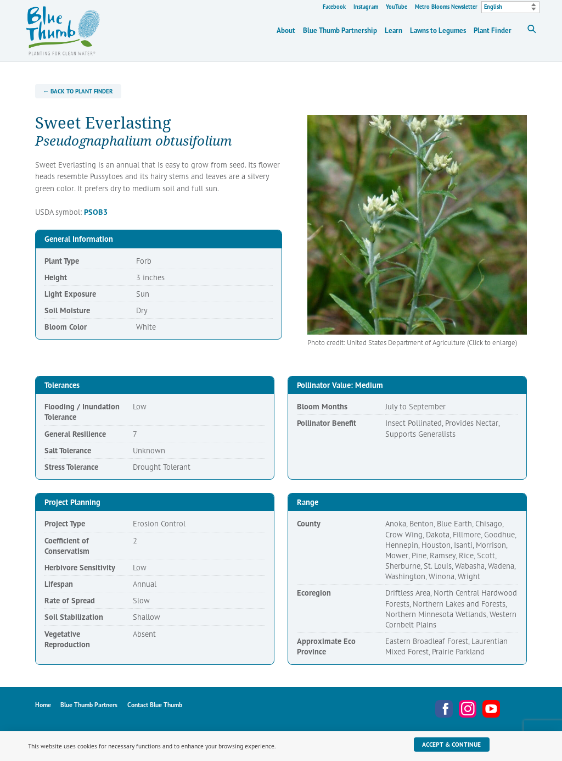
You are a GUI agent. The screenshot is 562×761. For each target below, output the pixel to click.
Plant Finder (493, 30)
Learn (393, 30)
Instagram (365, 6)
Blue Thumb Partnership (340, 30)
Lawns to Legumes (438, 30)
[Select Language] (510, 7)
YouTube (396, 6)
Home (43, 705)
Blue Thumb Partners (88, 705)
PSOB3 (96, 212)
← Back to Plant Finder (78, 91)
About (286, 30)
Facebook (334, 6)
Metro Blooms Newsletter (446, 6)
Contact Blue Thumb (154, 705)
